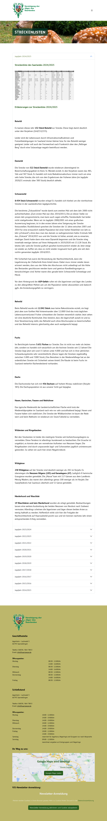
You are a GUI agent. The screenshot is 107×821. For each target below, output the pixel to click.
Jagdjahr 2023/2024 (23, 529)
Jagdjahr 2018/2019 (23, 563)
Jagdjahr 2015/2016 (23, 583)
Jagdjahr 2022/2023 (23, 536)
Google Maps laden (53, 773)
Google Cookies (66, 767)
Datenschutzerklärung (86, 800)
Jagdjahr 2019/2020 (23, 556)
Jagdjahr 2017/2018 (23, 570)
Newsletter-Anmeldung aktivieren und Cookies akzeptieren (53, 807)
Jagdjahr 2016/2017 (23, 576)
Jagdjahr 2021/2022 (23, 543)
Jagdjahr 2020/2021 (23, 549)
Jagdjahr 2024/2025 (23, 56)
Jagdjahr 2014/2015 (23, 590)
